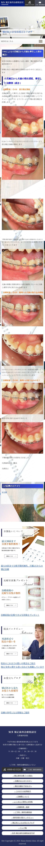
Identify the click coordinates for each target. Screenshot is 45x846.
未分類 (4, 492)
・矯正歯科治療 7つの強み (22, 775)
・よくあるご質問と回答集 (22, 802)
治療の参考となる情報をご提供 (22, 711)
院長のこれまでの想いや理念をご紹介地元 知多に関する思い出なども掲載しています (22, 663)
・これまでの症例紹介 (22, 791)
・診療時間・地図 (22, 807)
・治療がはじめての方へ (22, 781)
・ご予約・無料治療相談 (22, 812)
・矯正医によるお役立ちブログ (22, 822)
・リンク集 (22, 828)
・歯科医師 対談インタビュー (22, 817)
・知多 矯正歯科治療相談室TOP (22, 833)
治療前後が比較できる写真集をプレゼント (22, 613)
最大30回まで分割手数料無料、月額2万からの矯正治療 (22, 566)
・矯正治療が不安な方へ (22, 786)
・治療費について (22, 796)
